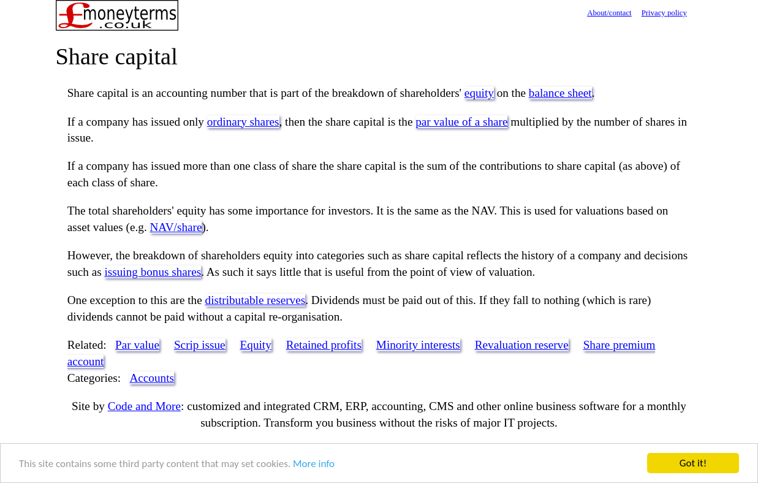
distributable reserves (255, 300)
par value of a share (461, 121)
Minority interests (418, 344)
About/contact (609, 13)
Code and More (144, 406)
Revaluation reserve (522, 344)
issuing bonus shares (152, 271)
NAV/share (176, 227)
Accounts (151, 377)
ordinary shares (243, 121)
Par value (137, 344)
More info (314, 463)
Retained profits (324, 344)
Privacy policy (664, 13)
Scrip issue (200, 344)
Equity (255, 344)
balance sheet (560, 92)
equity (479, 92)
